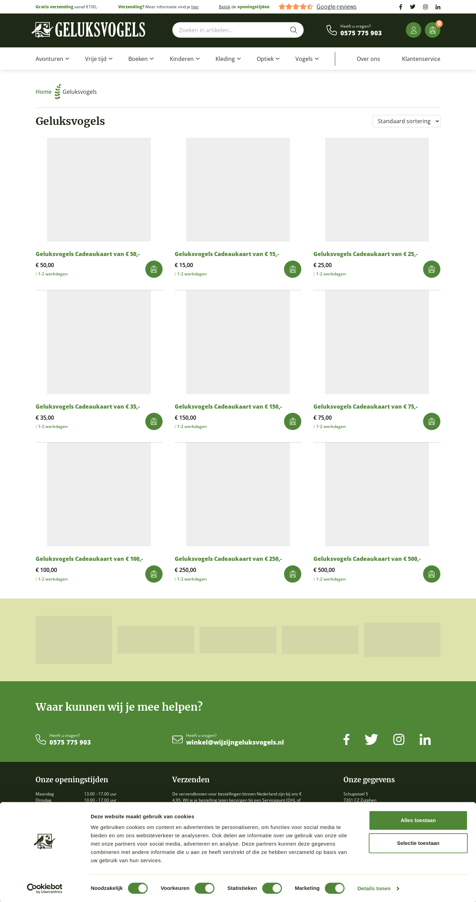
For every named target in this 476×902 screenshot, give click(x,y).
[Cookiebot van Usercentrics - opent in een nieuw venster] (45, 888)
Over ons (368, 59)
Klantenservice (421, 59)
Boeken (138, 59)
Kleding (225, 59)
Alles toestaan (418, 820)
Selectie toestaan (418, 843)
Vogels (304, 59)
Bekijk (224, 7)
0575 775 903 (361, 33)
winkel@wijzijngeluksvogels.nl (235, 742)
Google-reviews (337, 6)
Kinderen (182, 59)
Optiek (265, 59)
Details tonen (373, 888)
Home (48, 91)
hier (195, 7)
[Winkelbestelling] (406, 121)
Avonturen (49, 59)
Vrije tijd (96, 59)
